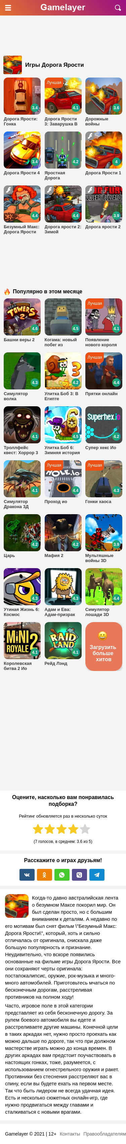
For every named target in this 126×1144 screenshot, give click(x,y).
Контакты (70, 1134)
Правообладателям (104, 1134)
